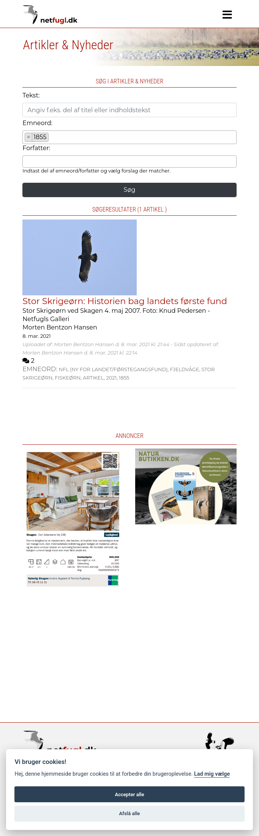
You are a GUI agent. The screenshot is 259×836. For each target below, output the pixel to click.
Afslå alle (129, 813)
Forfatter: (36, 148)
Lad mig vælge (212, 774)
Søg (130, 189)
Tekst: (30, 95)
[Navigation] (227, 15)
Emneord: (37, 123)
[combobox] (129, 137)
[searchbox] (53, 138)
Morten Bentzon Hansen (59, 327)
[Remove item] (28, 137)
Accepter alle (129, 794)
